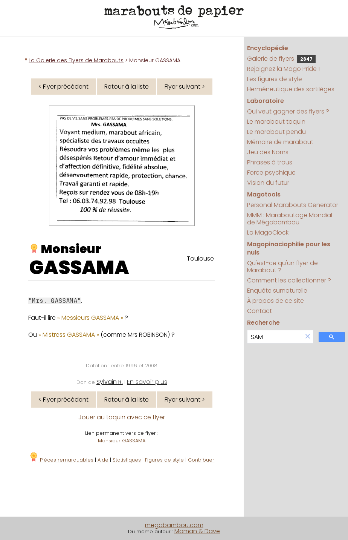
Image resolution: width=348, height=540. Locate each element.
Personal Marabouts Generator (292, 205)
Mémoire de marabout (280, 142)
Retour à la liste (126, 86)
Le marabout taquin (276, 121)
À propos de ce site (275, 300)
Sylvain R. (109, 381)
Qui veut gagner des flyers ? (288, 111)
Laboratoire (265, 101)
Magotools (264, 194)
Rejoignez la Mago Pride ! (283, 68)
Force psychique (271, 172)
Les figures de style (274, 79)
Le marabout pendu (276, 131)
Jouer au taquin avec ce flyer (121, 417)
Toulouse (200, 258)
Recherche (263, 322)
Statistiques (127, 459)
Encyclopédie (267, 48)
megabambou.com (174, 525)
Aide (103, 459)
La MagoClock (267, 232)
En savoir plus (147, 381)
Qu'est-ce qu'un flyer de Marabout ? (282, 267)
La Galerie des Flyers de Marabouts (76, 60)
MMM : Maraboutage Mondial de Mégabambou (289, 219)
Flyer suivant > (185, 86)
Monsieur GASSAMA (121, 440)
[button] (307, 336)
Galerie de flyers (281, 58)
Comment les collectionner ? (289, 280)
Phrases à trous (269, 162)
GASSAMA (79, 268)
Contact (259, 311)
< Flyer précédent (63, 86)
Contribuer (201, 459)
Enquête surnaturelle (277, 290)
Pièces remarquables (61, 459)
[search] (275, 337)
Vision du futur (268, 182)
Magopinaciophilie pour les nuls (288, 248)
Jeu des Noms (267, 152)
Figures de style (164, 459)
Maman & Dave (197, 531)
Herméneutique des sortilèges (290, 89)
